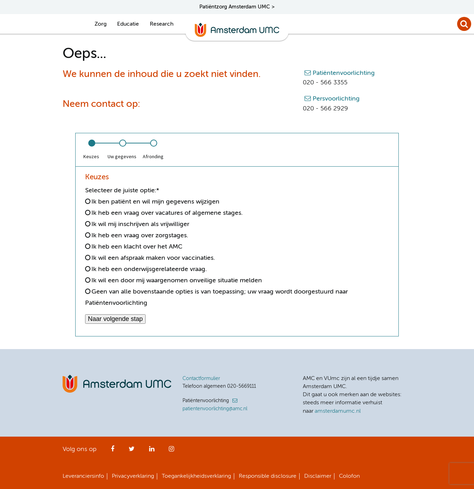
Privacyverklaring (133, 476)
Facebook (112, 451)
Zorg (101, 24)
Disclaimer (317, 476)
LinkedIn (151, 451)
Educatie (128, 24)
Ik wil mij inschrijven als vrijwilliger (140, 224)
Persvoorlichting (336, 99)
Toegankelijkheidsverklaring (196, 476)
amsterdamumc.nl (338, 411)
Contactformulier (201, 378)
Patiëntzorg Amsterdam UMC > (237, 6)
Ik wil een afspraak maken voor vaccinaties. (153, 258)
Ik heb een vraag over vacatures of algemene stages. (167, 213)
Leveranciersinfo (83, 476)
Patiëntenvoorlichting (344, 73)
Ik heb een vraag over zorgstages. (139, 235)
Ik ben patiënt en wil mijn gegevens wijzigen (155, 202)
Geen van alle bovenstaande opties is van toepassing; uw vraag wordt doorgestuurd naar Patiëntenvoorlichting (216, 297)
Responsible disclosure (267, 476)
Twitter (132, 451)
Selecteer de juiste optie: (122, 190)
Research (161, 24)
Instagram (171, 451)
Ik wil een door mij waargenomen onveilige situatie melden (176, 280)
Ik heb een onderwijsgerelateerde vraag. (149, 269)
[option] (91, 150)
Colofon (349, 476)
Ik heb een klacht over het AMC (136, 247)
